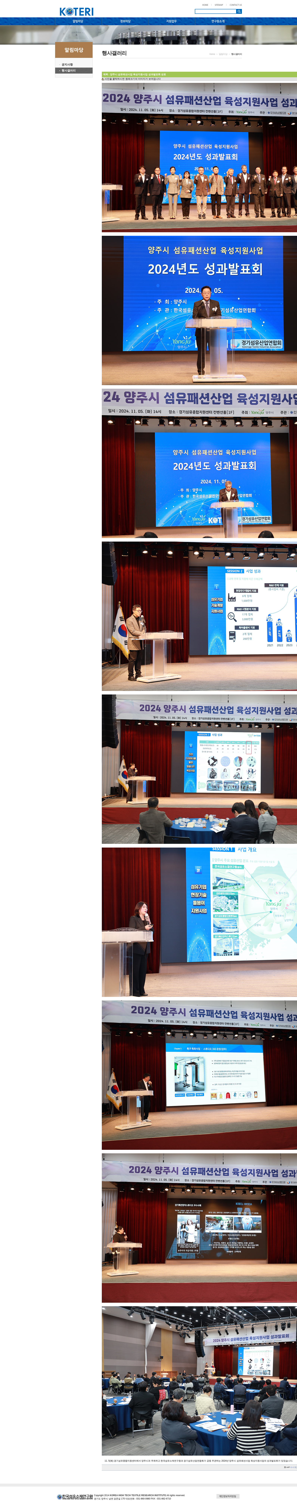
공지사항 (67, 64)
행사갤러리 (69, 70)
